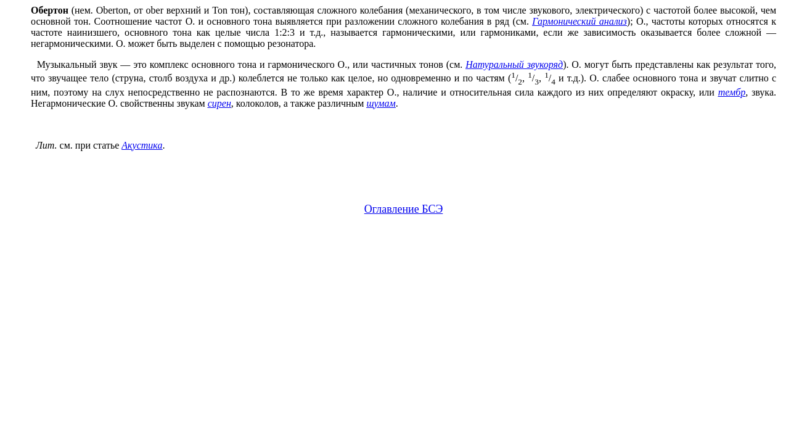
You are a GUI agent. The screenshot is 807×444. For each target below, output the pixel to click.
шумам (380, 103)
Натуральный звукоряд (514, 64)
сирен (219, 103)
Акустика (141, 145)
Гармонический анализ (579, 21)
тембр (732, 92)
